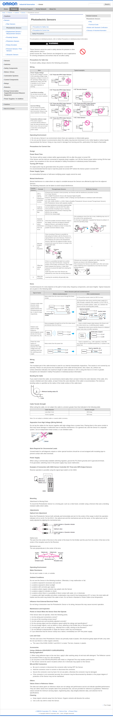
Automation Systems (11, 76)
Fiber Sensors (10, 24)
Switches (7, 64)
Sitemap (54, 711)
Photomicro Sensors (12, 41)
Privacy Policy (72, 711)
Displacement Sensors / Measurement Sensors (13, 32)
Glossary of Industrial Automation (96, 30)
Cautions (16, 12)
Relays (6, 83)
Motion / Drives (9, 72)
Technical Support (26, 9)
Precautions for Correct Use (40, 30)
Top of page (107, 705)
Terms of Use (63, 711)
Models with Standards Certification (97, 27)
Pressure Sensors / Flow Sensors (14, 50)
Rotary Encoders (11, 45)
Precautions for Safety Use (40, 27)
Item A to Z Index (9, 108)
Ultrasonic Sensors (12, 54)
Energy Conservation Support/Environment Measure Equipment (14, 93)
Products (14, 9)
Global (40, 4)
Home (6, 9)
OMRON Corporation (43, 711)
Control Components (11, 80)
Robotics (7, 87)
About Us (52, 9)
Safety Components (11, 68)
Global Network (41, 9)
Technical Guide (93, 24)
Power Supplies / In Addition (13, 99)
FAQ (90, 21)
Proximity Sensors (12, 37)
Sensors (23, 12)
